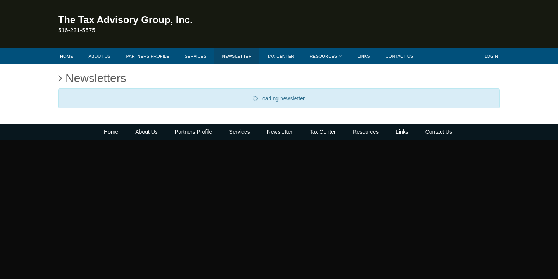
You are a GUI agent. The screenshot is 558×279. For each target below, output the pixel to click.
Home (66, 56)
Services (195, 56)
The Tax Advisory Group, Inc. (125, 19)
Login (491, 56)
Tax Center (280, 56)
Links (363, 56)
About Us (100, 56)
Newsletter (236, 56)
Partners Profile (147, 56)
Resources (326, 56)
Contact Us (399, 56)
